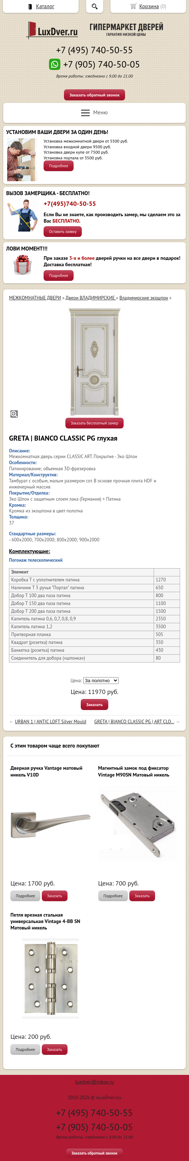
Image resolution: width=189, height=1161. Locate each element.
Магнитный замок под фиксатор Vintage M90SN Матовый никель (133, 771)
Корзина (149, 6)
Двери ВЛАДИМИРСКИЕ (91, 298)
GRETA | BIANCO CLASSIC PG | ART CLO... (134, 722)
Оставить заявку (62, 231)
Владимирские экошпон (143, 298)
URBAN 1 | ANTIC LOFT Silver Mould (50, 722)
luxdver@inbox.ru (94, 1081)
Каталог (45, 6)
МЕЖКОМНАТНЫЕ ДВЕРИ (35, 298)
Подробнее (58, 165)
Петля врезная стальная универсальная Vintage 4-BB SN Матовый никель (45, 921)
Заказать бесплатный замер (94, 423)
